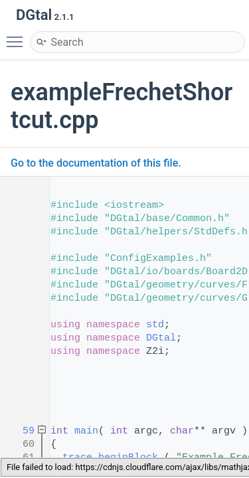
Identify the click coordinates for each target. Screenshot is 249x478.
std (155, 325)
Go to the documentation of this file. (96, 163)
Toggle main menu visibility (18, 35)
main (86, 431)
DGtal (161, 338)
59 (20, 431)
